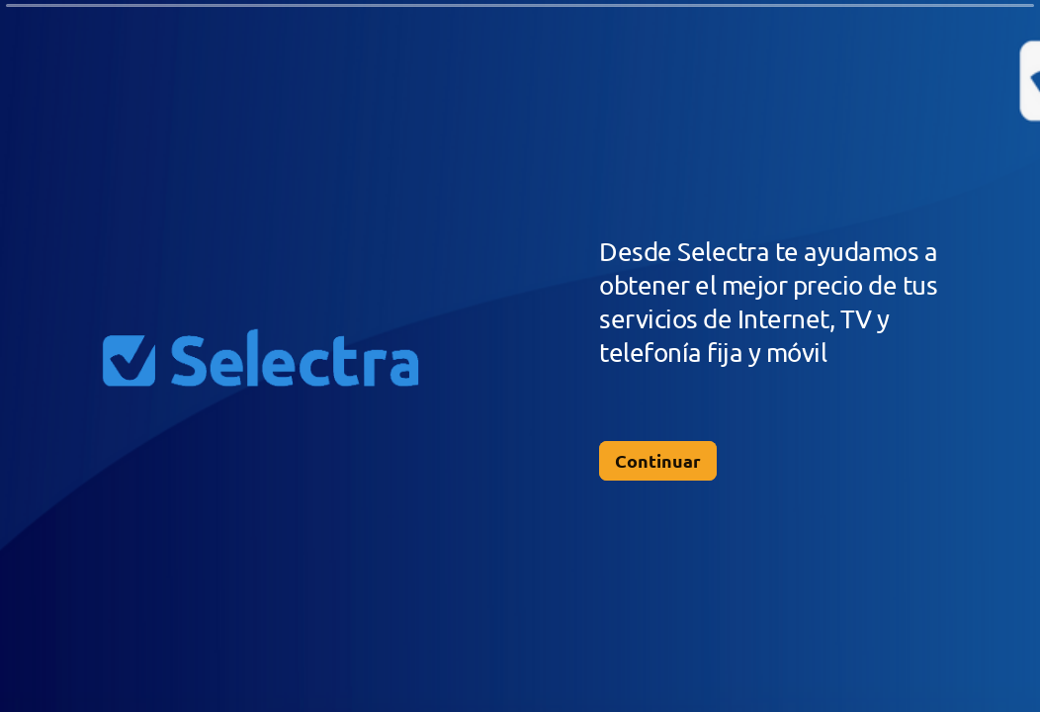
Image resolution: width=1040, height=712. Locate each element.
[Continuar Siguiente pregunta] (658, 461)
